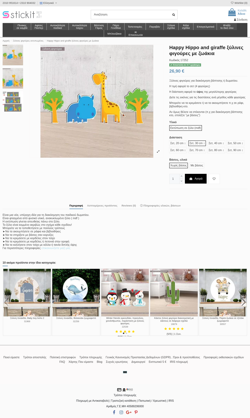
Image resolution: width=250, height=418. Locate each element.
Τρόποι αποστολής (34, 357)
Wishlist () (238, 2)
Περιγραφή (76, 205)
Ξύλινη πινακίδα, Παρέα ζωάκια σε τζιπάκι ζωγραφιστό (223, 319)
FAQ (62, 361)
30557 (223, 324)
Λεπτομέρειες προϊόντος (102, 205)
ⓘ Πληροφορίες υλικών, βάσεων (160, 205)
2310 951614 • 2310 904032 (19, 2)
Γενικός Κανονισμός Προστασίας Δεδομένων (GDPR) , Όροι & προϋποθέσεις (153, 357)
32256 (76, 321)
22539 (125, 326)
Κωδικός (174, 60)
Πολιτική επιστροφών (63, 357)
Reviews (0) (129, 205)
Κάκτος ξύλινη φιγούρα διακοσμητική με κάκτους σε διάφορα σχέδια (174, 319)
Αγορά (196, 178)
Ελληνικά (49, 2)
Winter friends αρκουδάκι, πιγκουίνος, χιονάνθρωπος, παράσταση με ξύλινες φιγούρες (125, 321)
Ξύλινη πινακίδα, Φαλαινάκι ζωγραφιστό (76, 318)
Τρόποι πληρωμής (90, 357)
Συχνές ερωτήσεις (117, 361)
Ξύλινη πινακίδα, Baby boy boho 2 (27, 318)
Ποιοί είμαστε (11, 357)
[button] (185, 26)
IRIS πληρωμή (179, 361)
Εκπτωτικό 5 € (157, 361)
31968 (27, 321)
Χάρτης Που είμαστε (81, 361)
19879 (174, 324)
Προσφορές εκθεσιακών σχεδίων (224, 357)
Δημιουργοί (138, 361)
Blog (99, 361)
